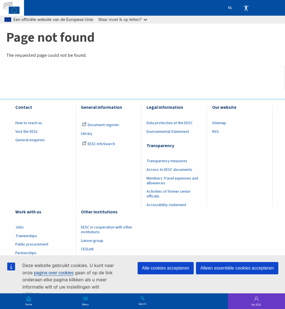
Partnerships (26, 253)
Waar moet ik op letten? (122, 19)
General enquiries (30, 140)
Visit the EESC (26, 132)
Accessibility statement (166, 205)
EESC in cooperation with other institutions (106, 230)
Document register (100, 125)
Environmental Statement (168, 132)
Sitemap (219, 123)
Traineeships (26, 236)
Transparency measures (167, 161)
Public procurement (31, 244)
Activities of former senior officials (169, 194)
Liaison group (92, 241)
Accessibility (246, 8)
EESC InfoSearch (98, 144)
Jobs (19, 227)
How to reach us (28, 123)
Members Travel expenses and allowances (172, 181)
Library (86, 133)
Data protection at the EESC (170, 123)
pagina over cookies (53, 272)
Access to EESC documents (169, 170)
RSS (215, 132)
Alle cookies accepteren (165, 268)
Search (142, 303)
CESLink (87, 249)
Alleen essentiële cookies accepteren (237, 268)
